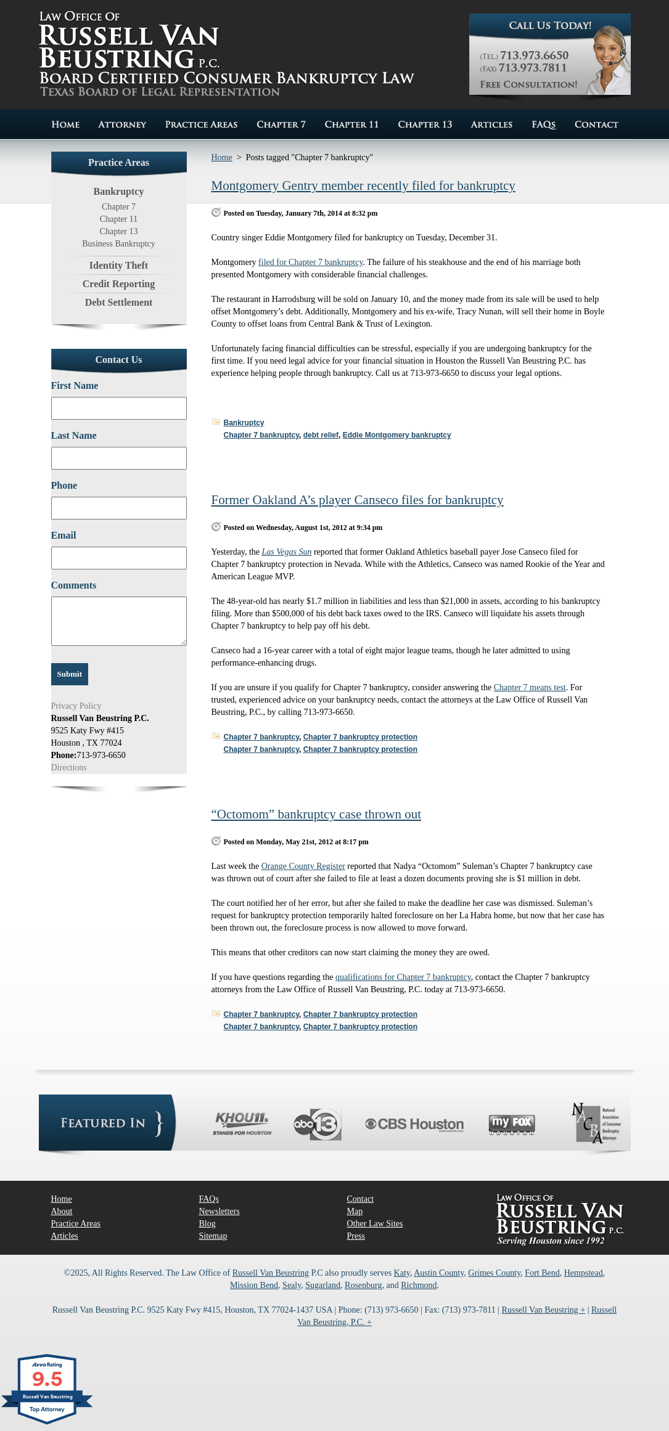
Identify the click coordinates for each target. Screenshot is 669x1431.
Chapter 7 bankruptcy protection (360, 737)
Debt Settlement (119, 302)
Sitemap (213, 1236)
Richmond (419, 1285)
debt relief (321, 435)
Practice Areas (76, 1223)
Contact (360, 1199)
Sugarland (322, 1285)
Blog (207, 1223)
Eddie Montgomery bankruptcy (397, 435)
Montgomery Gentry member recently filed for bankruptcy (363, 185)
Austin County (439, 1273)
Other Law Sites (375, 1223)
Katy (402, 1273)
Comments (74, 585)
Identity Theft (118, 265)
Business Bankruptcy (118, 243)
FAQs (209, 1199)
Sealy (291, 1285)
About (62, 1211)
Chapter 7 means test (530, 687)
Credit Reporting (119, 284)
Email (63, 535)
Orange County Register (303, 866)
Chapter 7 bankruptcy (261, 435)
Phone (64, 485)
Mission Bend (254, 1285)
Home (221, 157)
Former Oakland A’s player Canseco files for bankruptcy (357, 499)
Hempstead (583, 1273)
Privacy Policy (76, 706)
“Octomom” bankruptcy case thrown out (316, 814)
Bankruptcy (244, 422)
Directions (69, 767)
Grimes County (494, 1273)
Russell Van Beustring (270, 1273)
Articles (64, 1236)
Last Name (74, 435)
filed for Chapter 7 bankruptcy (310, 262)
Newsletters (219, 1211)
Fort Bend (542, 1273)
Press (356, 1236)
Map (355, 1211)
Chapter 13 (119, 231)
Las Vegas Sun (287, 551)
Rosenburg (363, 1285)
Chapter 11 (118, 219)
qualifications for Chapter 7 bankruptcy (403, 977)
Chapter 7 (119, 206)
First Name (75, 385)
